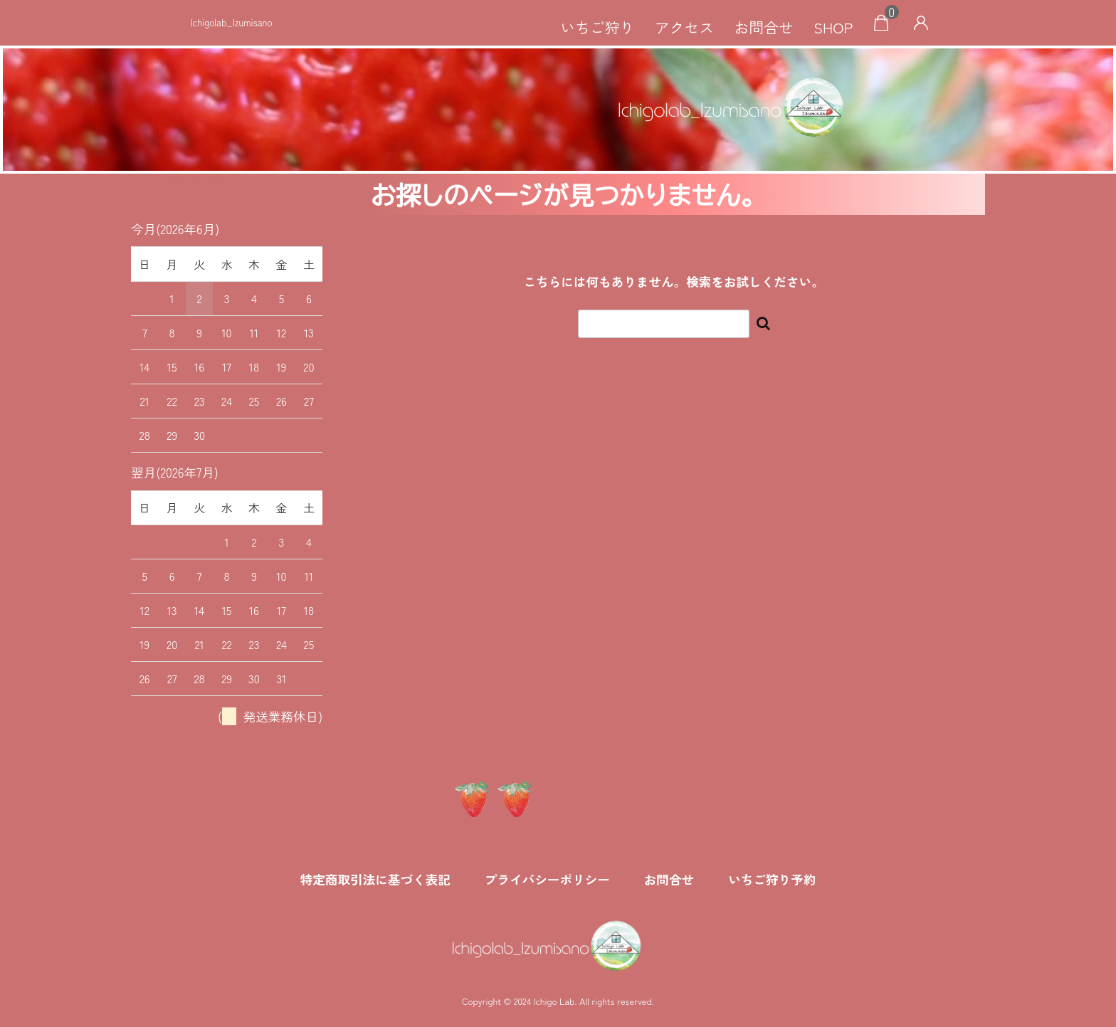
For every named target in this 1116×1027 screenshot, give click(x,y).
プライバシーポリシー (547, 879)
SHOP (833, 27)
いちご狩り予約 (772, 879)
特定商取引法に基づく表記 (375, 879)
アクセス (684, 27)
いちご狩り (597, 27)
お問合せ (764, 27)
